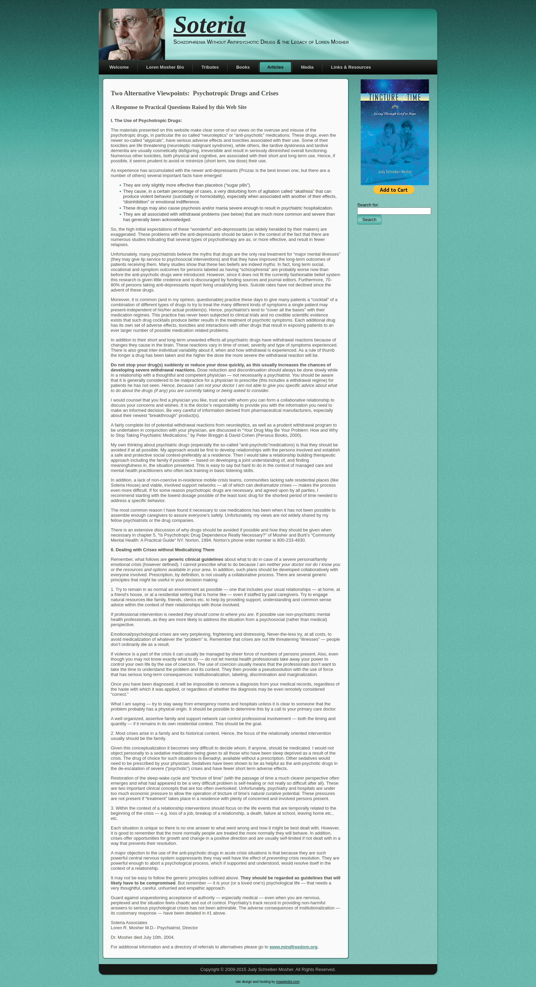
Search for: (368, 204)
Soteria (209, 24)
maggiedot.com (287, 982)
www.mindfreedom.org (294, 946)
